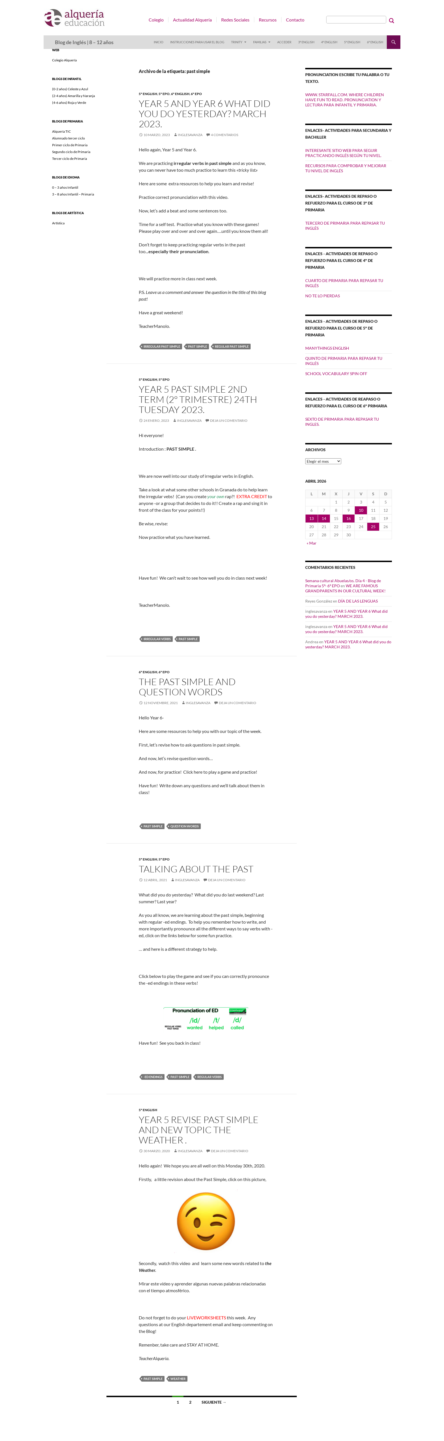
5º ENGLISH (352, 42)
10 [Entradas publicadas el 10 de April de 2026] (361, 510)
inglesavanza (190, 135)
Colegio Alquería (64, 60)
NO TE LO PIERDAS (322, 295)
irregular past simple (162, 346)
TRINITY (236, 42)
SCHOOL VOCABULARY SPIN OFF (336, 373)
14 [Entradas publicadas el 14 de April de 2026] (324, 518)
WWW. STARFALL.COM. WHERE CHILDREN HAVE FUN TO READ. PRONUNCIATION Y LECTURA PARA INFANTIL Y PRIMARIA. (344, 99)
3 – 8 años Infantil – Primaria (73, 194)
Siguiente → (214, 1402)
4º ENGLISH (329, 42)
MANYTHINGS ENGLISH (327, 348)
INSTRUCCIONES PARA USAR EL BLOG (197, 42)
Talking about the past (196, 869)
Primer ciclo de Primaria (69, 145)
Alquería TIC (61, 131)
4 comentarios (224, 135)
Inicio (158, 42)
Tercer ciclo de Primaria (69, 158)
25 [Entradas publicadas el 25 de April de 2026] (373, 526)
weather (177, 1378)
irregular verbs (157, 639)
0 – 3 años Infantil (65, 187)
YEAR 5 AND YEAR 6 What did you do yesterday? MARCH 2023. (204, 114)
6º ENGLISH (375, 42)
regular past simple (232, 346)
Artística (58, 223)
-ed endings (153, 1077)
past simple (197, 346)
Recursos (268, 19)
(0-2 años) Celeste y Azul (70, 89)
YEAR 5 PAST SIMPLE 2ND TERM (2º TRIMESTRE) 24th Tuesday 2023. (198, 399)
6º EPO (196, 94)
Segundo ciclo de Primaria (71, 152)
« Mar (312, 543)
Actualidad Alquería (192, 19)
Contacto (295, 19)
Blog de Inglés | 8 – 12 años (84, 42)
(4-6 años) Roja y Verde (69, 102)
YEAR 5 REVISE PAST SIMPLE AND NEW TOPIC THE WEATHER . (199, 1130)
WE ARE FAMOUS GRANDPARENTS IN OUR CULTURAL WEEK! (345, 588)
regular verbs (209, 1077)
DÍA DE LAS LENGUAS (358, 601)
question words (184, 826)
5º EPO (164, 94)
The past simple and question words (187, 687)
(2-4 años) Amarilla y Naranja (73, 96)
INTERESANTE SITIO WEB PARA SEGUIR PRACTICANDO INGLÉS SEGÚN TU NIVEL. (343, 153)
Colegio (156, 19)
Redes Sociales (235, 19)
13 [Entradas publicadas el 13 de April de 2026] (311, 518)
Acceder (284, 42)
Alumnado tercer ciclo (68, 138)
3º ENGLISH (306, 42)
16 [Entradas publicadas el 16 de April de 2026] (348, 518)
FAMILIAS (259, 42)
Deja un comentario (228, 420)
